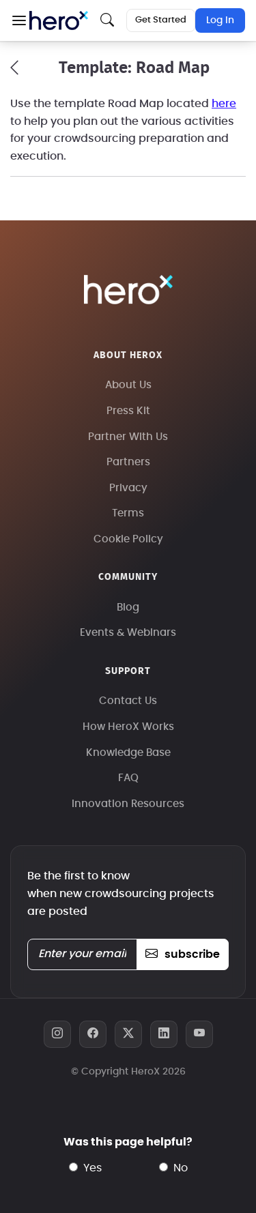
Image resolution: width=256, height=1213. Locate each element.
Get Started (160, 20)
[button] (19, 20)
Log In (220, 20)
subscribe (182, 954)
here (224, 103)
